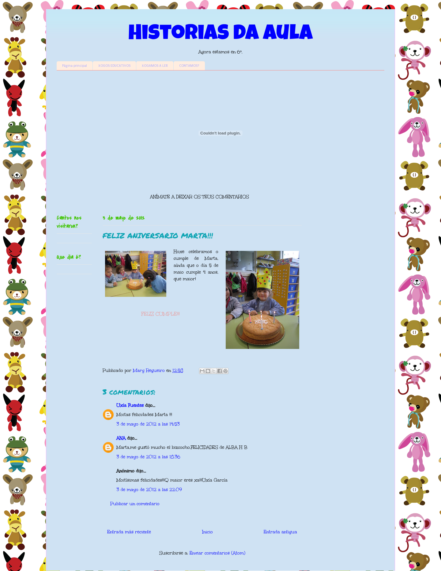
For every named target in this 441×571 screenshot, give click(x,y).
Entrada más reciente (129, 532)
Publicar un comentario (135, 504)
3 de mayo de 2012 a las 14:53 (148, 424)
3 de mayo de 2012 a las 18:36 (148, 457)
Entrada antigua (280, 532)
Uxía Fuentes (130, 405)
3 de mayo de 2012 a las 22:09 (149, 490)
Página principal (74, 66)
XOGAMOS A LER (155, 66)
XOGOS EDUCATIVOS (114, 66)
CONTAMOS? (189, 66)
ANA (121, 438)
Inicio (207, 532)
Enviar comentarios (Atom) (217, 553)
